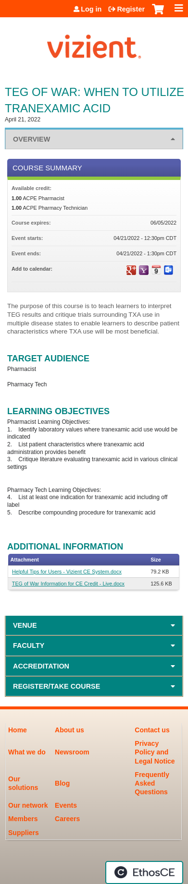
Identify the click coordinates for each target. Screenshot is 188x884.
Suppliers (23, 832)
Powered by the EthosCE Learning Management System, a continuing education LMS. (144, 872)
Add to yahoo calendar (144, 270)
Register (131, 9)
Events (66, 805)
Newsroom (72, 752)
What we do (27, 752)
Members (23, 819)
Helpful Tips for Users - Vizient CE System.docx (67, 571)
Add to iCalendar (156, 270)
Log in (91, 9)
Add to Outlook (169, 270)
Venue (25, 625)
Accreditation (41, 666)
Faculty (28, 645)
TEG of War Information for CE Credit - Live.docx (68, 583)
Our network (28, 805)
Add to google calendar (131, 270)
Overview (31, 139)
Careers (67, 819)
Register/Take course (56, 686)
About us (69, 730)
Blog (62, 783)
